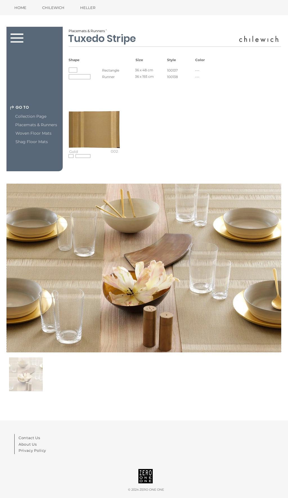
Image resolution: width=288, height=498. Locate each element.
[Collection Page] (43, 116)
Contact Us (29, 437)
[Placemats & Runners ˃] (88, 31)
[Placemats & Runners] (43, 125)
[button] (94, 137)
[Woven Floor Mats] (43, 133)
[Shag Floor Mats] (43, 142)
